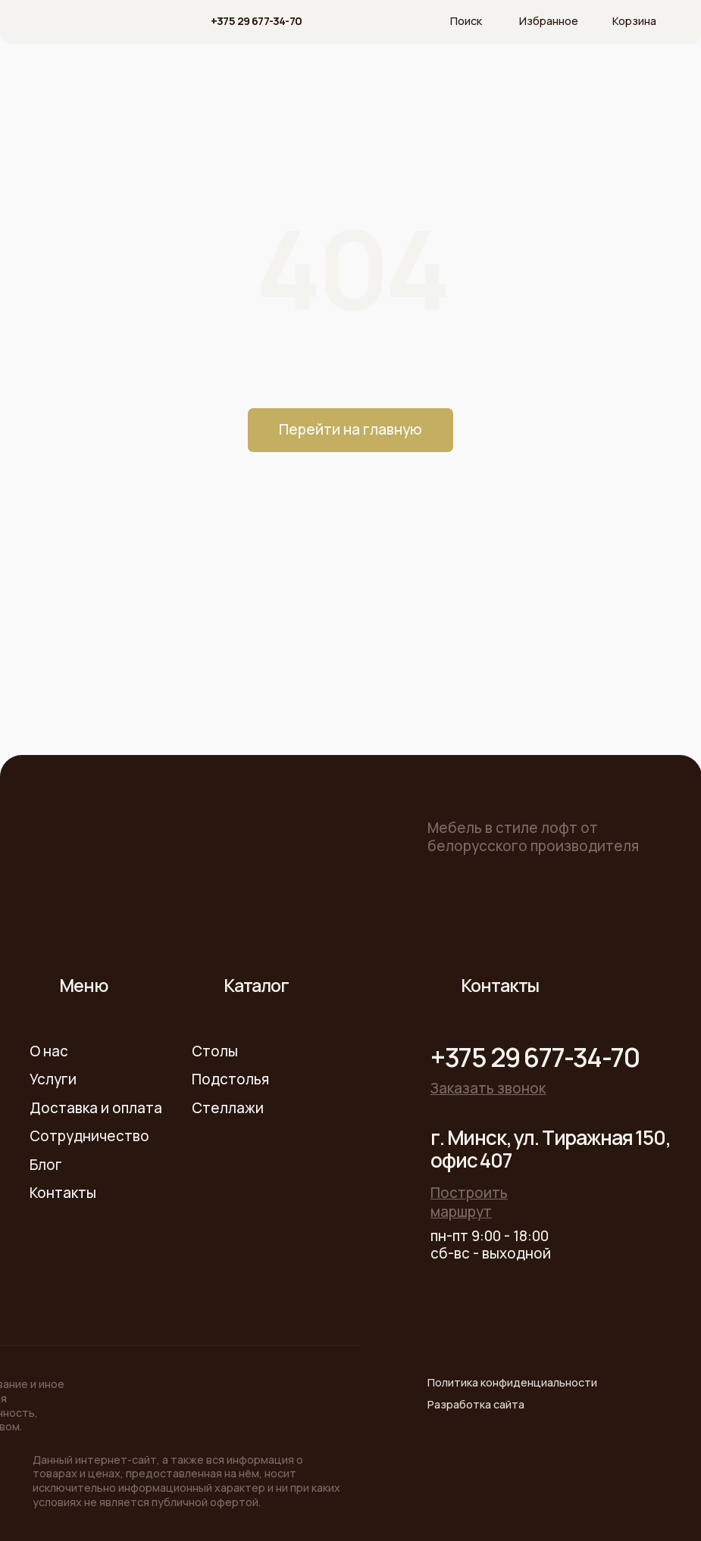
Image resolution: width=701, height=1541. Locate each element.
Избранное (548, 21)
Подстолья (230, 1079)
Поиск (466, 21)
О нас (49, 1051)
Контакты (63, 1193)
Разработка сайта (475, 1404)
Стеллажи (228, 1108)
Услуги (53, 1079)
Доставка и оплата (96, 1108)
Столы (215, 1051)
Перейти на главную (350, 429)
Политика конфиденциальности (512, 1382)
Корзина (634, 21)
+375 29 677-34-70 (256, 21)
